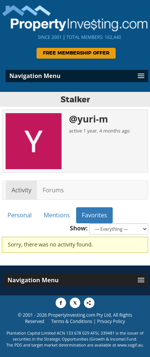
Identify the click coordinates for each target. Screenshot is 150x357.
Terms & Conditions (71, 321)
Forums (53, 190)
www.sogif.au (130, 345)
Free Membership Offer (76, 53)
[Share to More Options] (89, 303)
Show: (79, 228)
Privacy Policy (111, 321)
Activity (21, 190)
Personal (19, 215)
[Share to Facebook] (61, 303)
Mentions (57, 215)
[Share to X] (75, 303)
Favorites (94, 215)
